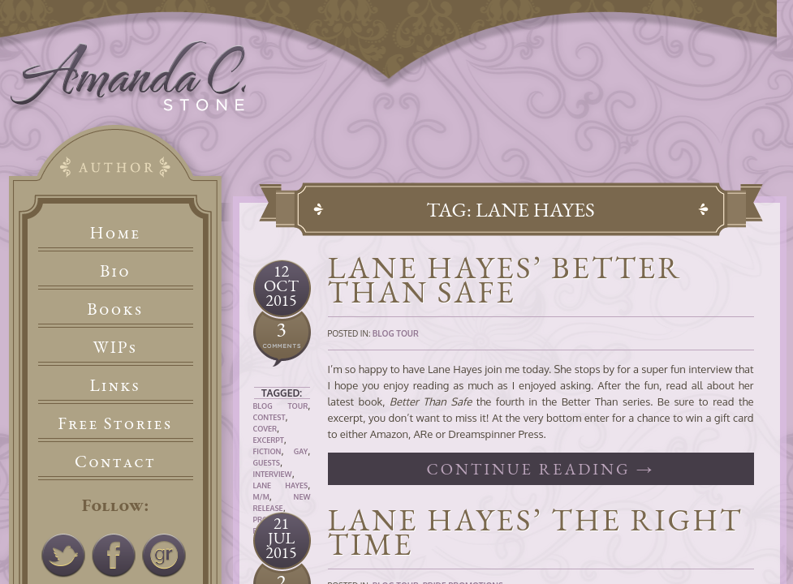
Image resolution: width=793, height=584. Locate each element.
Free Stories (115, 423)
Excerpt (268, 440)
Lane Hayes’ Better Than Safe (505, 279)
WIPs (115, 347)
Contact (115, 461)
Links (115, 385)
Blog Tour (280, 406)
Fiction (267, 451)
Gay (301, 451)
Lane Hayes (280, 485)
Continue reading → (540, 468)
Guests (266, 462)
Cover (265, 428)
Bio (115, 270)
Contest (269, 417)
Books (115, 309)
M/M (261, 496)
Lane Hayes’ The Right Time (535, 532)
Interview (272, 474)
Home (115, 232)
